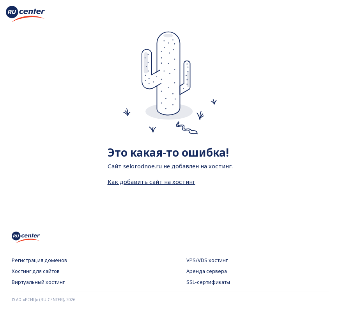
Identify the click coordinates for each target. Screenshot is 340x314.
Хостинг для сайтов (36, 271)
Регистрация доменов (39, 260)
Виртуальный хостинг (38, 281)
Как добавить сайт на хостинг (151, 182)
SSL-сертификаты (208, 281)
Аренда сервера (206, 271)
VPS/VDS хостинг (207, 260)
